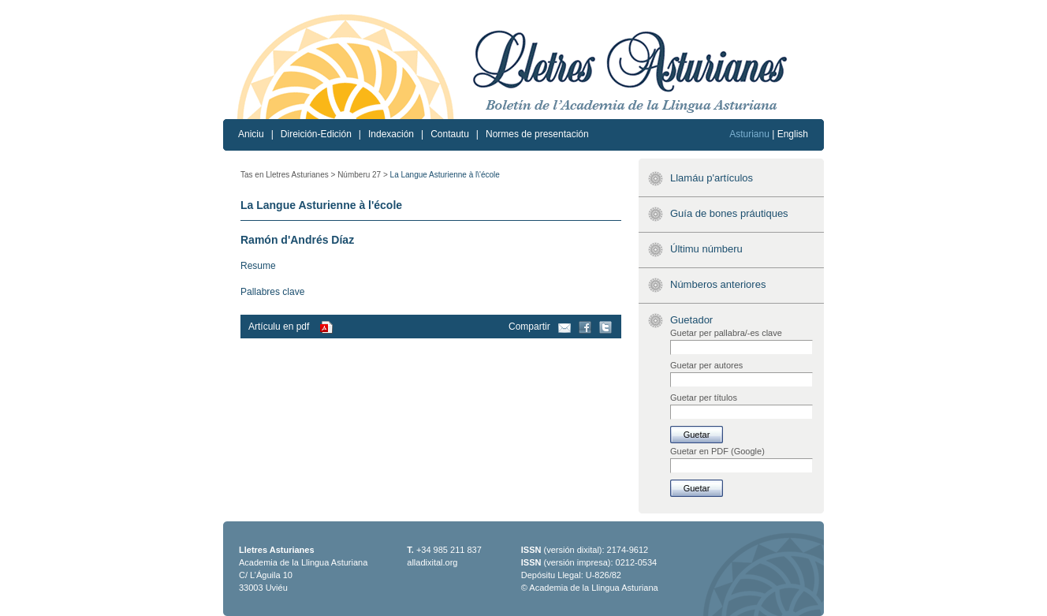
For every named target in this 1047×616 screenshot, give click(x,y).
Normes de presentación (537, 134)
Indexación (391, 134)
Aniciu (251, 134)
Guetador (691, 320)
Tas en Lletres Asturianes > (287, 174)
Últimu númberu (706, 249)
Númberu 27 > (362, 174)
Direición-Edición (316, 134)
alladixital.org (432, 562)
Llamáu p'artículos (711, 178)
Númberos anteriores (718, 284)
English (792, 134)
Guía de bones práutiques (729, 213)
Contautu (449, 134)
